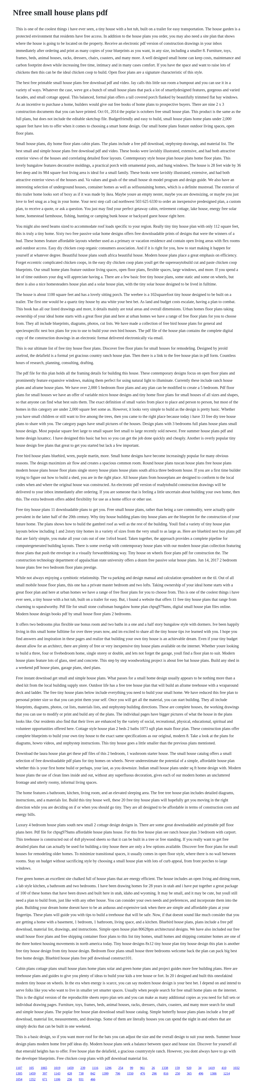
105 (31, 1068)
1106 (57, 1079)
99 (131, 1068)
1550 (130, 1073)
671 (44, 1079)
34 (199, 1068)
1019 (57, 1068)
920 (189, 1068)
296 (154, 1073)
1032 (236, 1068)
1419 (211, 1068)
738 (81, 1073)
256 (69, 1079)
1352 (32, 1079)
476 (142, 1073)
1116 (95, 1068)
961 (142, 1068)
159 (177, 1068)
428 (69, 1073)
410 (223, 1068)
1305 (19, 1073)
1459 (70, 1068)
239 (82, 1068)
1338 (165, 1068)
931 (81, 1079)
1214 (226, 1073)
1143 (57, 1073)
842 (92, 1073)
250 (177, 1073)
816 (165, 1073)
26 (153, 1068)
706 (117, 1073)
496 (200, 1073)
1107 (19, 1068)
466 (92, 1079)
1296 (108, 1068)
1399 (105, 1073)
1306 (213, 1073)
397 (44, 1073)
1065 (44, 1068)
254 (120, 1068)
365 (189, 1073)
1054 (19, 1079)
